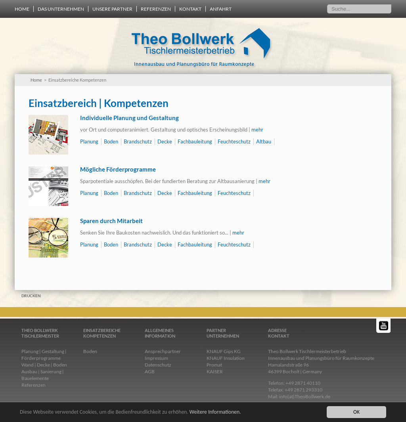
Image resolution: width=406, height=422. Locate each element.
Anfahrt (221, 9)
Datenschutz (158, 365)
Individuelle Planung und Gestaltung (129, 117)
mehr (257, 129)
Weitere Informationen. (215, 412)
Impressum (156, 358)
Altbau (263, 141)
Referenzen (156, 9)
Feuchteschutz (234, 141)
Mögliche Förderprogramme (118, 169)
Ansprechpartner (163, 351)
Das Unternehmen (61, 9)
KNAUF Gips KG (224, 351)
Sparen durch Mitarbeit (111, 220)
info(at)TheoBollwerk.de (304, 396)
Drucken (31, 295)
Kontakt (190, 9)
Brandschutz (138, 141)
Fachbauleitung (195, 141)
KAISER (215, 371)
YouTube (383, 326)
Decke (164, 141)
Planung (89, 141)
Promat (214, 365)
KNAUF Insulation (226, 358)
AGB (150, 371)
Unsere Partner (112, 9)
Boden (111, 141)
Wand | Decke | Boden (44, 365)
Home (22, 9)
